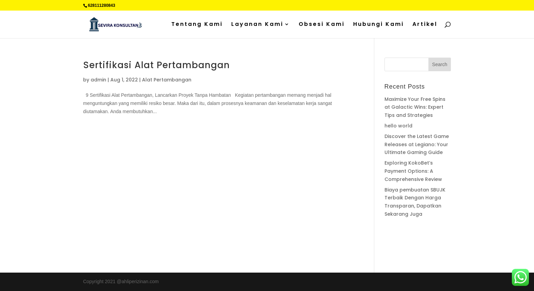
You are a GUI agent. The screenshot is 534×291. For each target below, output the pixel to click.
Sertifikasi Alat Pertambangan (156, 65)
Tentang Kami (197, 25)
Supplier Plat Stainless (408, 232)
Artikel (424, 25)
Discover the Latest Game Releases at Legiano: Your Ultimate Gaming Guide (416, 144)
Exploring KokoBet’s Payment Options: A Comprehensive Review (413, 171)
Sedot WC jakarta (428, 248)
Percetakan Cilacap (405, 240)
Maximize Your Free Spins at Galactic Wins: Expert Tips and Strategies (414, 107)
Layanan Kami (257, 25)
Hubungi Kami (378, 25)
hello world (398, 125)
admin (98, 79)
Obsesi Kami (322, 25)
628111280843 (101, 5)
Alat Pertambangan (166, 79)
